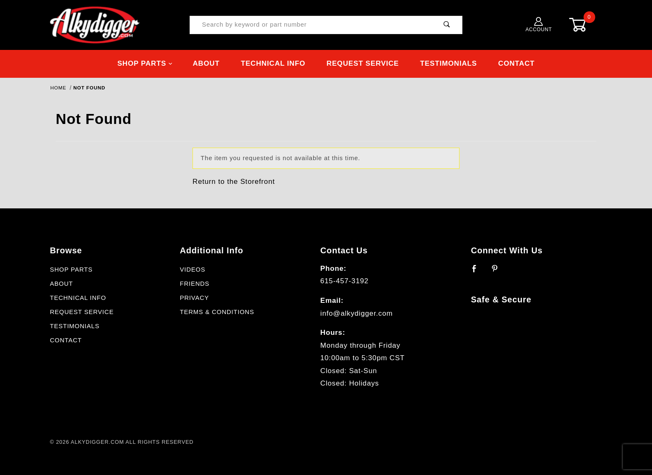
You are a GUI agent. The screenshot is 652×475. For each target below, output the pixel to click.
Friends (194, 283)
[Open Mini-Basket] (584, 24)
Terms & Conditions (217, 312)
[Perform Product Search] (447, 25)
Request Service (362, 63)
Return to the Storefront (234, 182)
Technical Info (273, 63)
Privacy (194, 297)
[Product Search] (311, 25)
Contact (516, 63)
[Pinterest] (498, 272)
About (206, 63)
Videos (192, 269)
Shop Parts (145, 63)
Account (539, 24)
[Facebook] (478, 272)
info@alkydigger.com (356, 313)
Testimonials (448, 63)
